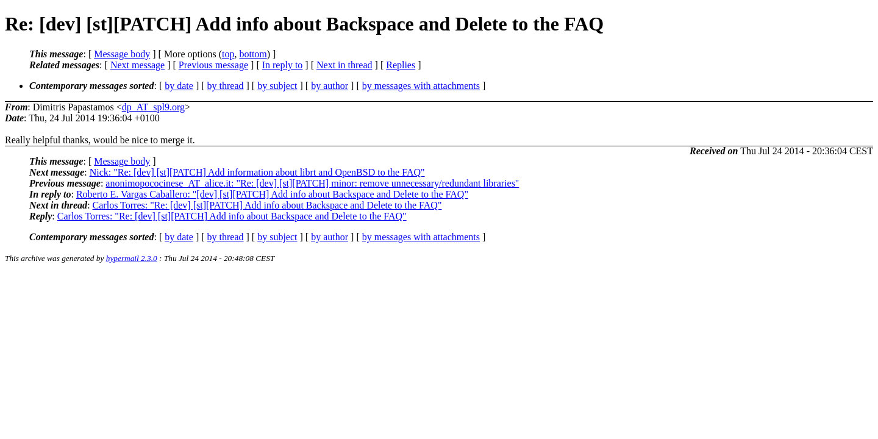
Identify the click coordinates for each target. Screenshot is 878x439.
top (228, 54)
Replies (400, 65)
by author (329, 85)
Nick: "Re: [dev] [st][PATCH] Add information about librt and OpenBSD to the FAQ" (257, 172)
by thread (225, 85)
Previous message (213, 65)
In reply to (282, 65)
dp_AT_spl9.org (153, 107)
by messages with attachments (421, 85)
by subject (277, 85)
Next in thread (344, 65)
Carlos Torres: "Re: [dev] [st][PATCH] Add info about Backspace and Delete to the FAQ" (267, 205)
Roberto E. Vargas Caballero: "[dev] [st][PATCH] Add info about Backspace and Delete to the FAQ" (272, 194)
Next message (137, 65)
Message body (122, 54)
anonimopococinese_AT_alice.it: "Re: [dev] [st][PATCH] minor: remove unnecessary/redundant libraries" (312, 183)
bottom (252, 54)
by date (179, 85)
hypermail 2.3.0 (131, 258)
